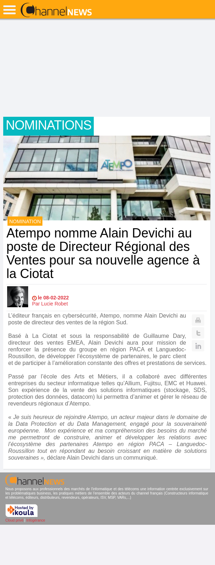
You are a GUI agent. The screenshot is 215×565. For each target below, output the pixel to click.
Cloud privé (14, 520)
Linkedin (198, 345)
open (9, 10)
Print (198, 320)
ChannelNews (56, 10)
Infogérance (35, 520)
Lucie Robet (54, 304)
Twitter (198, 333)
